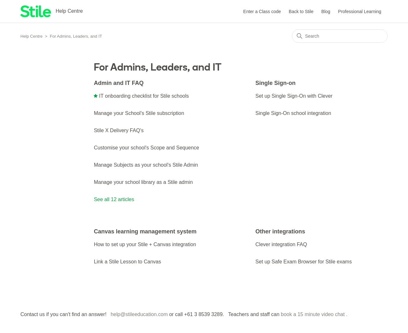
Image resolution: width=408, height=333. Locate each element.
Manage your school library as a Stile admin (143, 182)
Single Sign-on (275, 83)
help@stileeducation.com (139, 314)
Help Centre (31, 36)
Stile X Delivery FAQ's (118, 130)
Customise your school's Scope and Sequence (146, 147)
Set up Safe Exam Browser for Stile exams (303, 261)
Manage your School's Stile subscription (139, 113)
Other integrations (280, 231)
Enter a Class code (262, 11)
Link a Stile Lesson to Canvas (127, 261)
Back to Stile (301, 11)
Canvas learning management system (145, 231)
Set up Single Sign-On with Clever (293, 96)
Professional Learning (359, 11)
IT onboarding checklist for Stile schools (144, 96)
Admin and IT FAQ (118, 83)
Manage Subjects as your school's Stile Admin (146, 165)
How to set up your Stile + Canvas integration (145, 244)
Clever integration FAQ (281, 244)
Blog (325, 11)
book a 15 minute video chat (313, 314)
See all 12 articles (114, 199)
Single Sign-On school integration (293, 113)
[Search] (339, 36)
